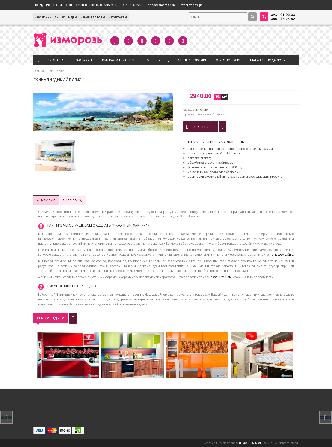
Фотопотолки (229, 60)
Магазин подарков (267, 60)
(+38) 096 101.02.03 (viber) (95, 5)
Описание (46, 199)
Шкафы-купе (82, 60)
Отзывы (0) (72, 199)
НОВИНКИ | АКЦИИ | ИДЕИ (56, 17)
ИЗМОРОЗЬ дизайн (251, 442)
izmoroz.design (191, 5)
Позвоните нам (219, 277)
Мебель (153, 60)
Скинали (55, 60)
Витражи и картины (120, 60)
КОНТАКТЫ (118, 17)
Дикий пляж (55, 71)
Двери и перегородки (188, 60)
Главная (38, 71)
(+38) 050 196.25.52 (130, 5)
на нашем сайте (281, 254)
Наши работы (93, 17)
